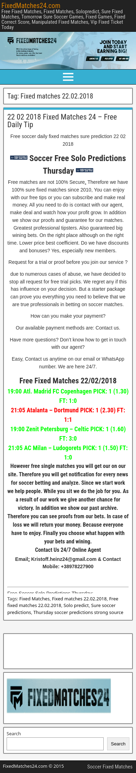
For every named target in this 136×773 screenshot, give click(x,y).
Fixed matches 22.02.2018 (79, 598)
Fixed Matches (34, 598)
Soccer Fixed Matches (110, 767)
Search (14, 733)
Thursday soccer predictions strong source (78, 612)
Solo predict (76, 605)
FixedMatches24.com (30, 5)
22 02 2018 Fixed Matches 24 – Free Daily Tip (62, 121)
